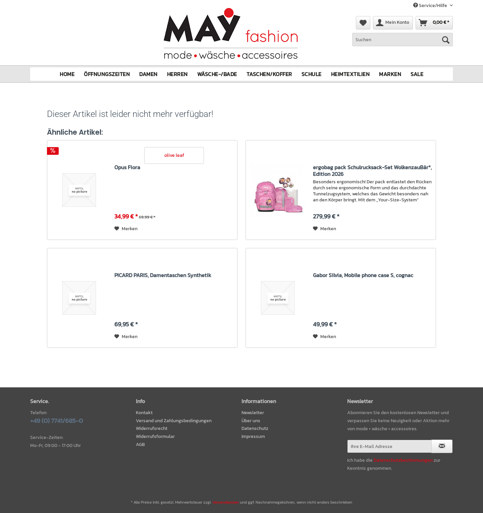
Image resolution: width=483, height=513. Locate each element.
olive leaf (174, 154)
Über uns (250, 420)
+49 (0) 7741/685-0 (56, 420)
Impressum (253, 436)
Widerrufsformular (155, 436)
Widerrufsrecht (151, 428)
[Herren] (177, 73)
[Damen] (148, 73)
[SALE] (417, 73)
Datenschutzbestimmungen (403, 459)
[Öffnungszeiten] (107, 73)
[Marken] (390, 73)
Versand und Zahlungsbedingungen (174, 420)
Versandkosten (225, 502)
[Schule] (311, 73)
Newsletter (252, 412)
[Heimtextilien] (350, 73)
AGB (140, 444)
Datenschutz (254, 428)
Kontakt (144, 412)
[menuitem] (402, 43)
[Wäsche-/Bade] (217, 73)
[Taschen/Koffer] (269, 73)
